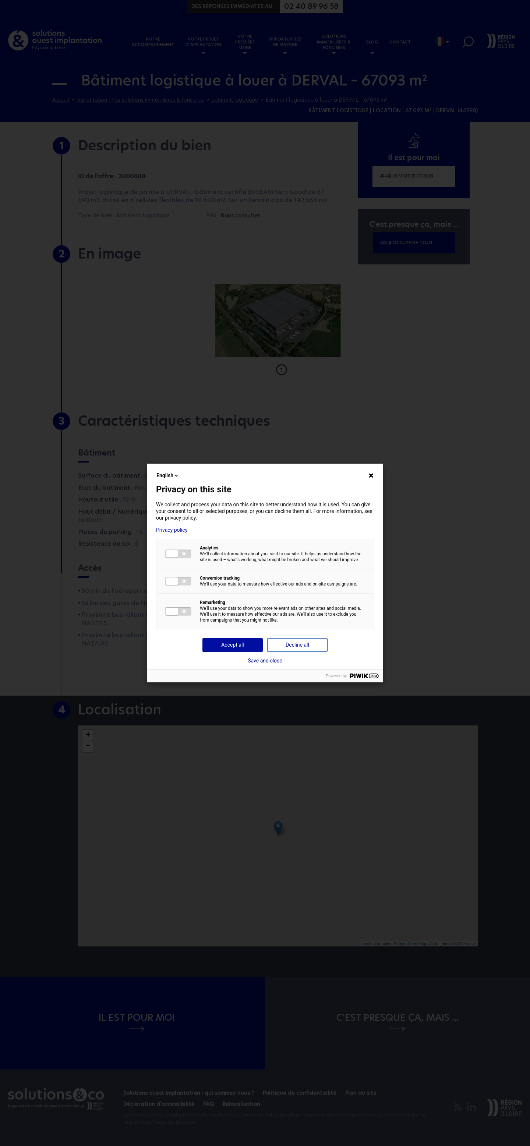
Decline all (297, 645)
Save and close (265, 661)
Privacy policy (171, 530)
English (167, 475)
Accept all (232, 645)
